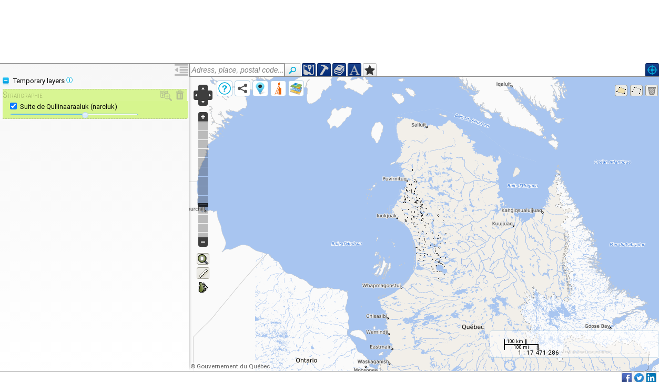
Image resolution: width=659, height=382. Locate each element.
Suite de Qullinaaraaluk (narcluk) (68, 106)
